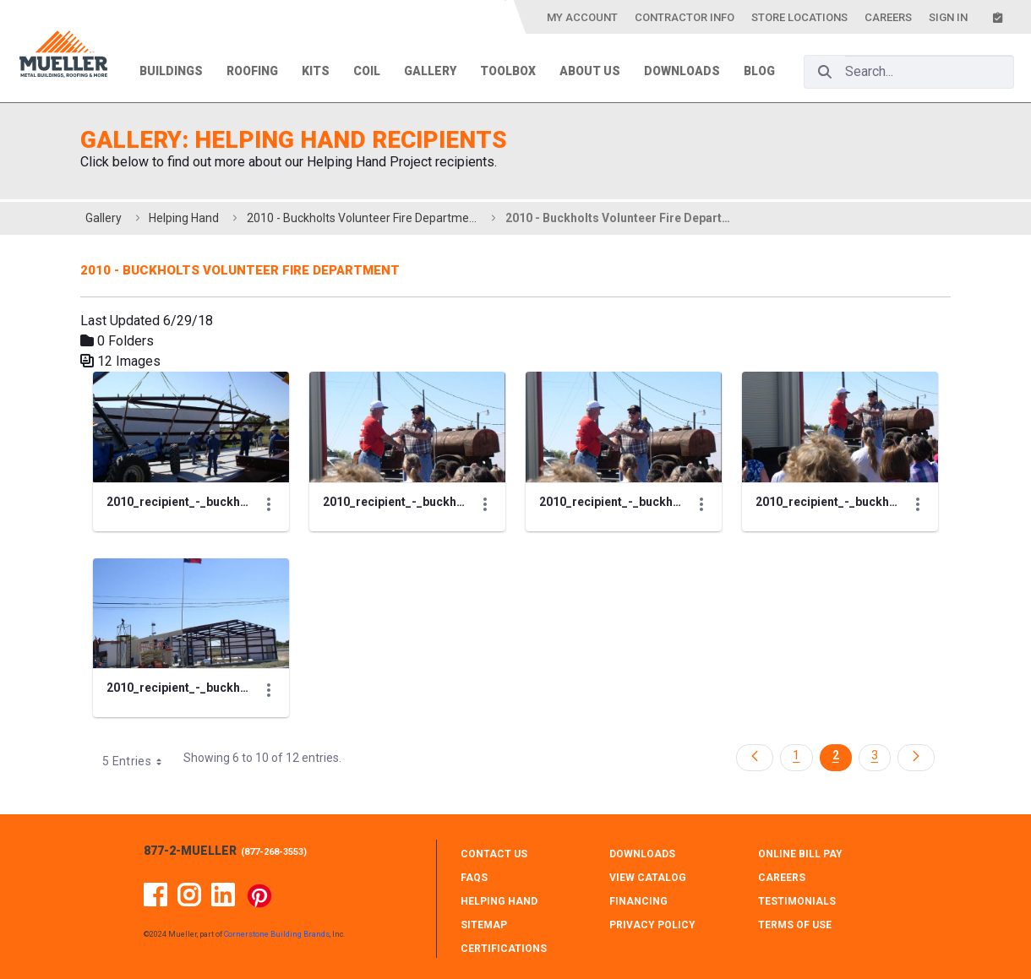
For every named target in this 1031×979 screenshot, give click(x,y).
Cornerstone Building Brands (277, 934)
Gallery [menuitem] (430, 71)
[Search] (824, 71)
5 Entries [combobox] (137, 761)
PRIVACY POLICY (652, 925)
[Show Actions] (268, 503)
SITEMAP (484, 925)
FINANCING (638, 901)
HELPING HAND (499, 901)
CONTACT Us (494, 854)
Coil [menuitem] (366, 71)
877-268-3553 (273, 851)
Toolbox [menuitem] (508, 71)
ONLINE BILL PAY (800, 854)
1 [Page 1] (796, 755)
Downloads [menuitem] (682, 71)
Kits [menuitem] (316, 71)
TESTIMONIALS (797, 901)
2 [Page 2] (835, 755)
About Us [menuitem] (589, 71)
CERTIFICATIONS (504, 949)
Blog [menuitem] (759, 71)
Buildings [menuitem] (171, 71)
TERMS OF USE (795, 925)
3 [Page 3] (874, 755)
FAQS (474, 878)
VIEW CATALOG (647, 878)
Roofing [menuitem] (252, 71)
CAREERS (781, 878)
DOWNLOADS (642, 854)
